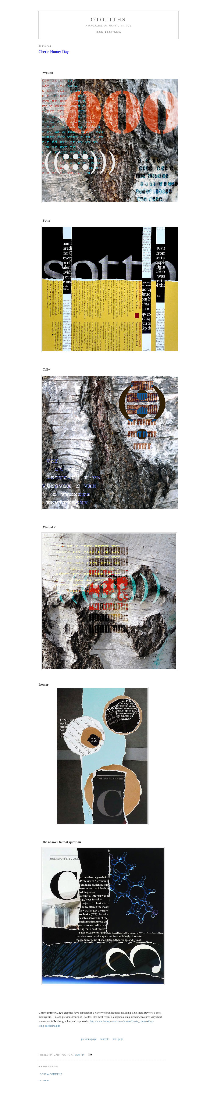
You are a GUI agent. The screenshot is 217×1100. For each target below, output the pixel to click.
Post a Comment (51, 1074)
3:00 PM (79, 1055)
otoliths (108, 20)
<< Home (44, 1080)
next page (118, 1038)
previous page (89, 1038)
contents (104, 1038)
